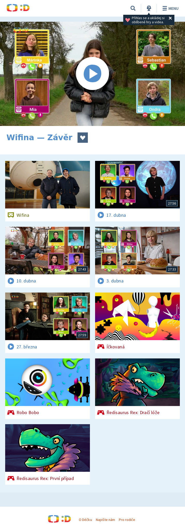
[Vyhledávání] (133, 8)
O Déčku (85, 519)
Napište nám (105, 519)
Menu (170, 8)
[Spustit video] (92, 74)
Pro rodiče (127, 519)
